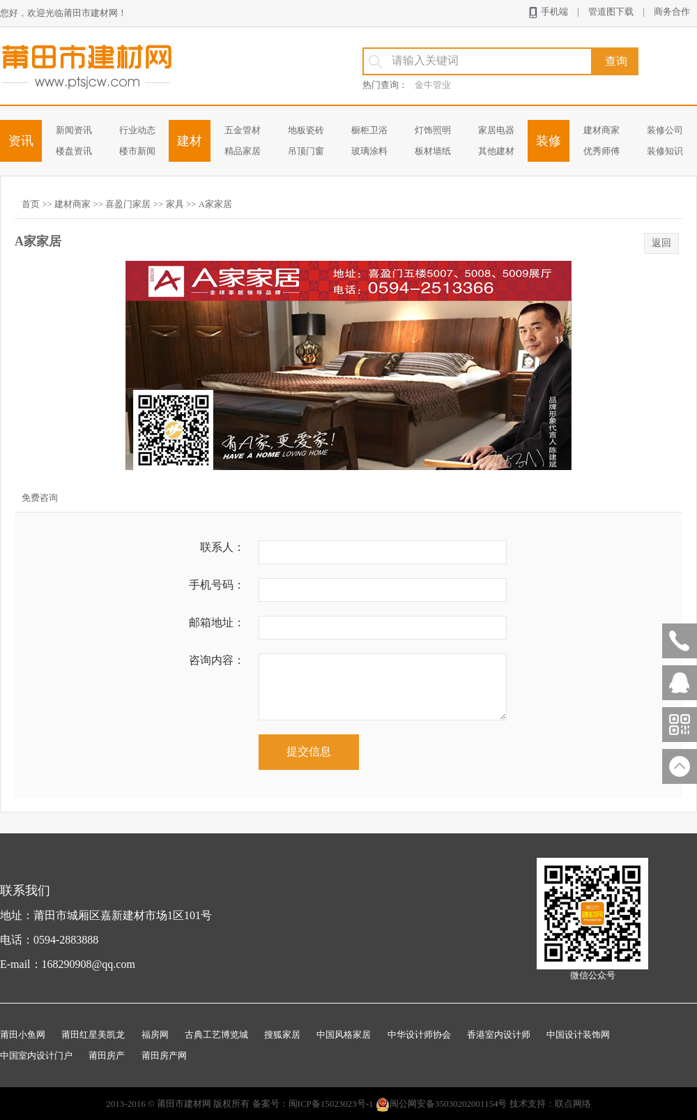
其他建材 (496, 151)
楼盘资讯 (74, 151)
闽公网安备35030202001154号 (441, 1103)
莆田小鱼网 (22, 1034)
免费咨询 (40, 497)
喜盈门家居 (128, 204)
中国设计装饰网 (578, 1034)
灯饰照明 (433, 130)
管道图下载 (611, 11)
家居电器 (496, 130)
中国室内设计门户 (36, 1055)
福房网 (155, 1034)
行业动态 (137, 130)
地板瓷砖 (306, 130)
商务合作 (672, 11)
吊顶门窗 (306, 151)
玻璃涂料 (369, 151)
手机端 (548, 12)
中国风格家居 (343, 1034)
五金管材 (242, 130)
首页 (31, 204)
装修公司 (665, 130)
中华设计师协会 (419, 1034)
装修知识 (665, 151)
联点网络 (573, 1103)
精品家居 (242, 151)
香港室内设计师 (498, 1034)
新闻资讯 (74, 130)
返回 (661, 243)
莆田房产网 (164, 1055)
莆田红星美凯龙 (93, 1034)
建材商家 (601, 130)
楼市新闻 (137, 151)
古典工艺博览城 (216, 1034)
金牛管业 (433, 85)
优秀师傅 (601, 151)
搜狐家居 (282, 1034)
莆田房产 (107, 1055)
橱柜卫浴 (369, 130)
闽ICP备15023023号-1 (331, 1103)
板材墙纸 (433, 151)
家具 (175, 204)
